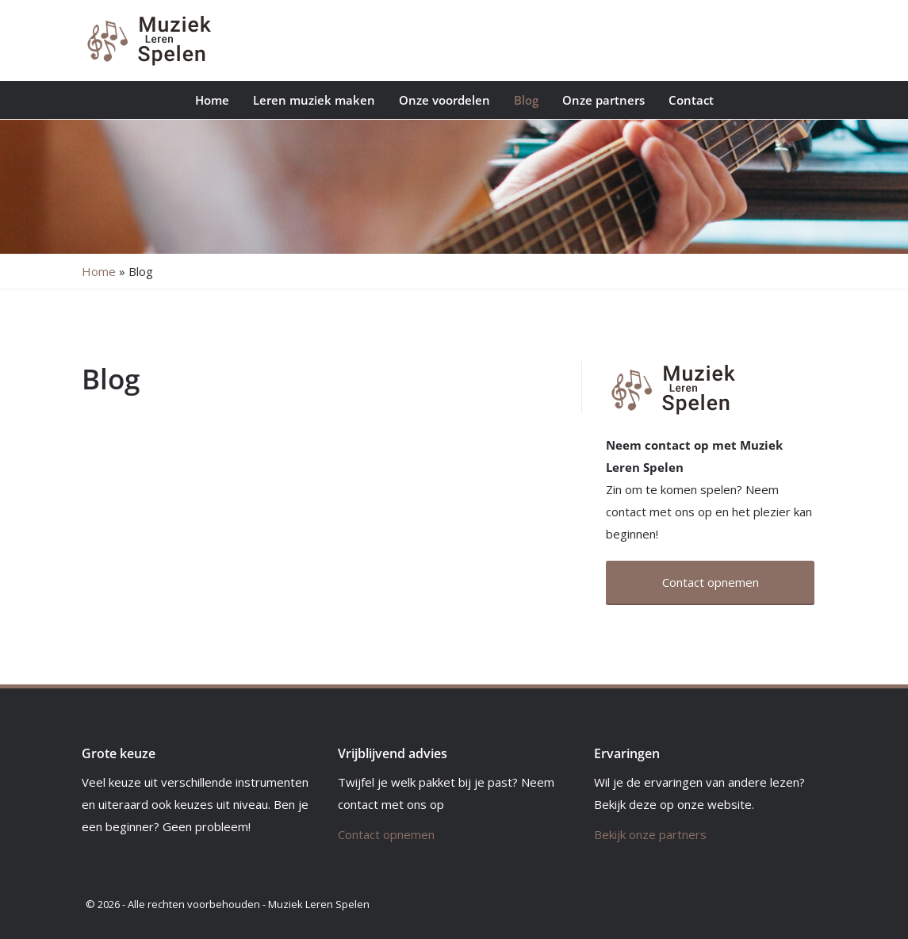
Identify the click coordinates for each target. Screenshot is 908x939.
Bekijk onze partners (650, 834)
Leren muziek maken (314, 100)
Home (212, 100)
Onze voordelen (444, 100)
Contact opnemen (386, 834)
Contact (691, 100)
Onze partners (603, 100)
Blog (526, 100)
